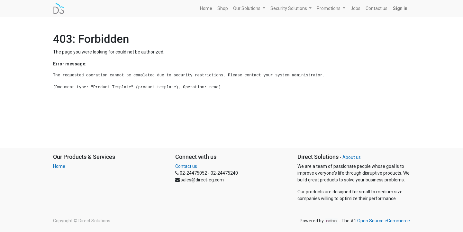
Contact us (186, 166)
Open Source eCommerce (383, 220)
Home (59, 166)
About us (351, 157)
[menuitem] (206, 9)
